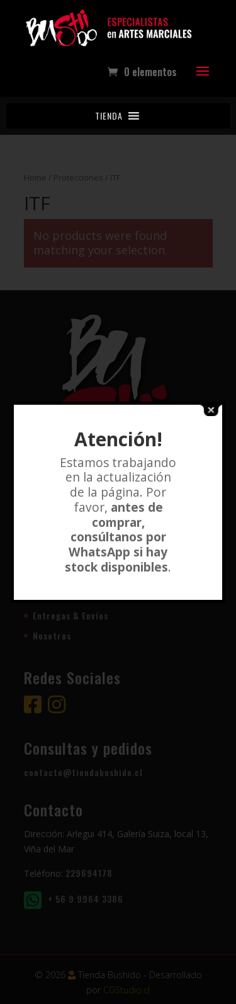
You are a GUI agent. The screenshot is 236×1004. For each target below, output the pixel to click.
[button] (109, 115)
